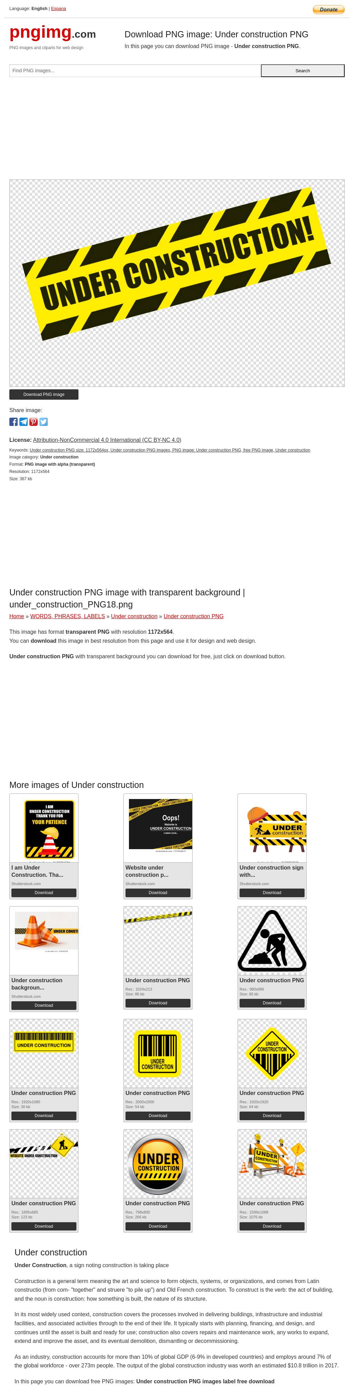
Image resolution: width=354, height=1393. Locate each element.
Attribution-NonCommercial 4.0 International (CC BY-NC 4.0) (107, 440)
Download (44, 892)
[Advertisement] (177, 131)
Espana (58, 8)
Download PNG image (44, 394)
